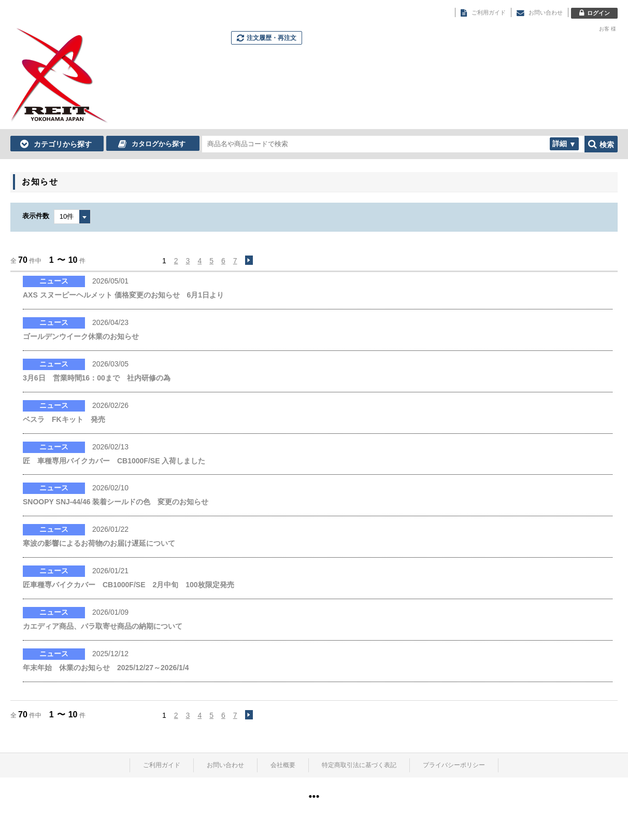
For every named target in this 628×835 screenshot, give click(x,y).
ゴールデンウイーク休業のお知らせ (81, 336)
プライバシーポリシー (454, 765)
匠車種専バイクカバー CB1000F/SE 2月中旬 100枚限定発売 (128, 585)
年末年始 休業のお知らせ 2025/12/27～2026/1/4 (106, 667)
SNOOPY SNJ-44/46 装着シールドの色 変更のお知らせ (115, 502)
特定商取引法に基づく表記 (359, 765)
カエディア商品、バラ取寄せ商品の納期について (102, 626)
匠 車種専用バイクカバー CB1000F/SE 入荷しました (114, 461)
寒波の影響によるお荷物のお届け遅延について (99, 543)
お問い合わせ (225, 765)
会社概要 (282, 765)
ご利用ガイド (161, 765)
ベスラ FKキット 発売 (64, 419)
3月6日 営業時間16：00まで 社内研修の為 (96, 378)
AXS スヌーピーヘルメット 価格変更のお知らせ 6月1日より (123, 295)
